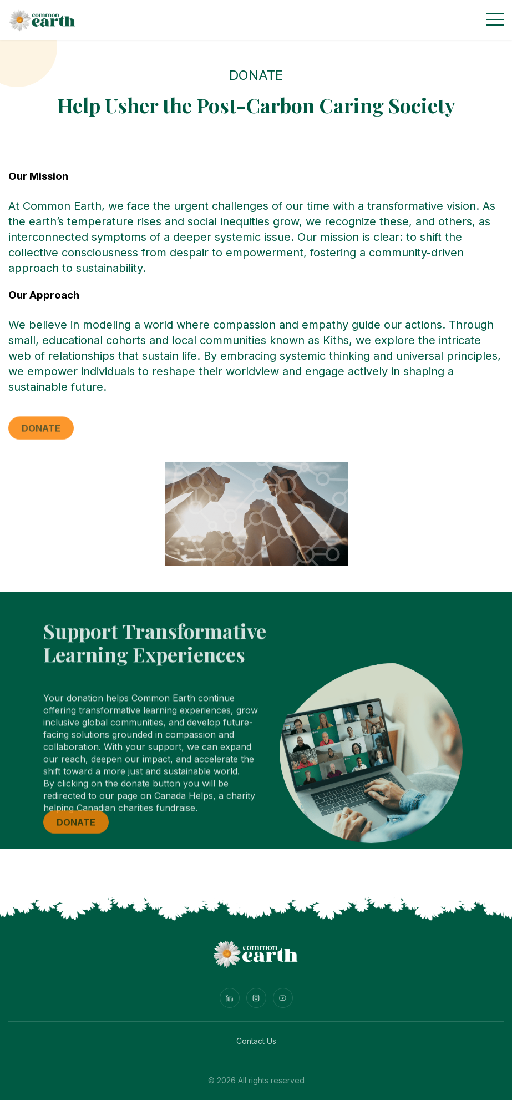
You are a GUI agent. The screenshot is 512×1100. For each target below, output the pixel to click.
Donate (41, 432)
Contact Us (256, 1041)
